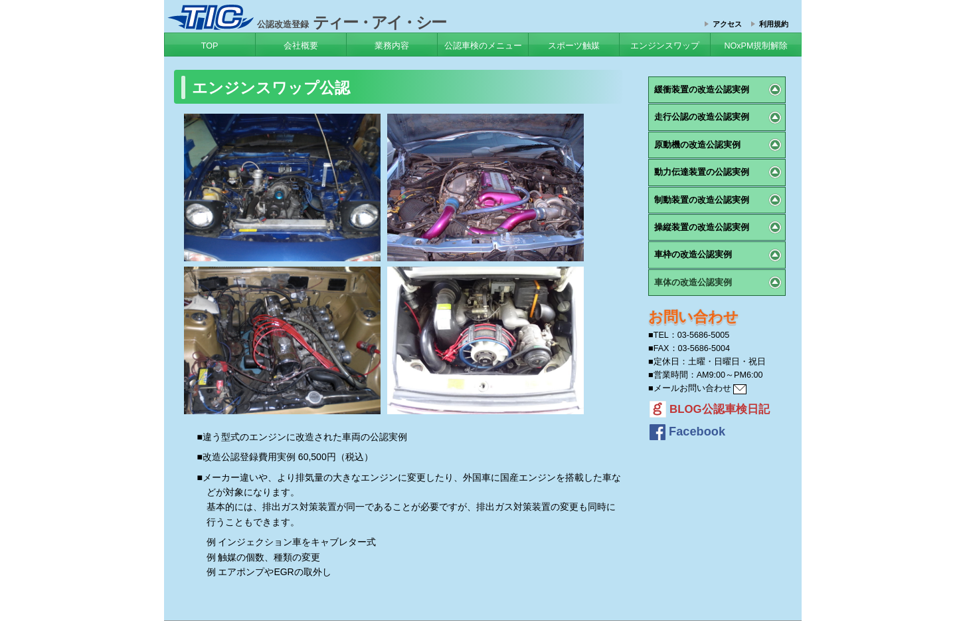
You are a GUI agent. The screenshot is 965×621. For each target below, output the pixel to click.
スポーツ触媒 (574, 46)
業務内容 (392, 46)
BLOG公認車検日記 (709, 409)
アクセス (727, 24)
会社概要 (301, 46)
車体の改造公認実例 (693, 282)
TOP (210, 46)
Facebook (687, 431)
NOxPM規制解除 (756, 46)
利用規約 (773, 24)
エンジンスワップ (664, 46)
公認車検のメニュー (483, 46)
